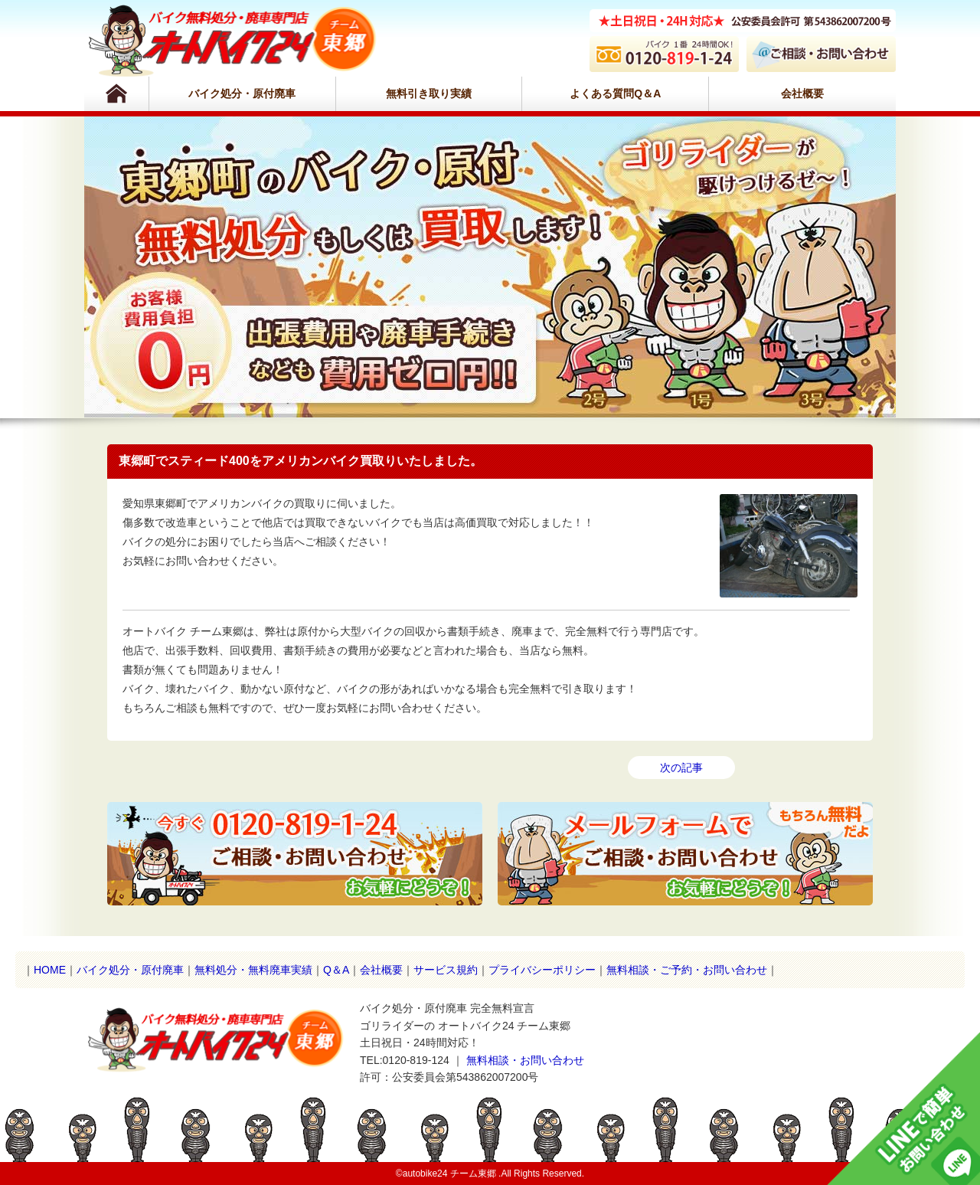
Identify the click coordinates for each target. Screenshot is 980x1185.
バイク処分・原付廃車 (242, 93)
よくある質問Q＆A (615, 93)
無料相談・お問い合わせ (525, 1060)
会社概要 (802, 93)
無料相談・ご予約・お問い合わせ (686, 970)
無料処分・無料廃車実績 (253, 970)
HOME (50, 970)
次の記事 (681, 767)
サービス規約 (445, 970)
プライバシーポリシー (542, 970)
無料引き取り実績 (429, 93)
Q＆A (336, 970)
